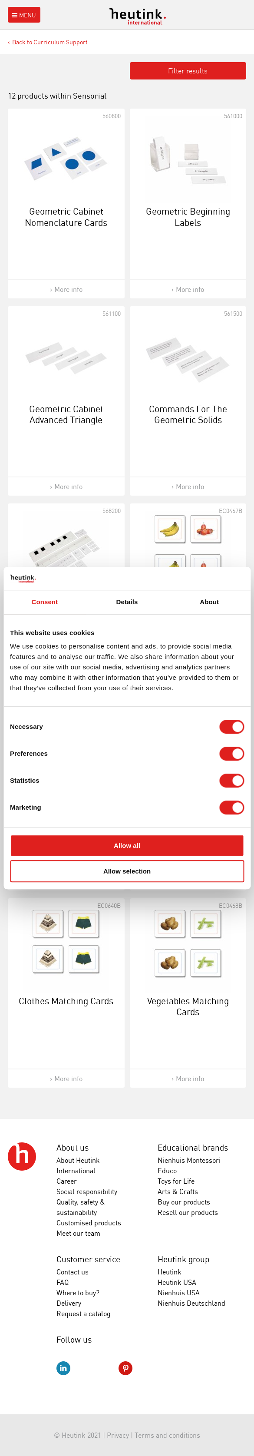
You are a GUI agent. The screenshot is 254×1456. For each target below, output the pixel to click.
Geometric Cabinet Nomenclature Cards (66, 216)
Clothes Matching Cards (66, 1000)
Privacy (118, 1435)
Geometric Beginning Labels (188, 216)
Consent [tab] (44, 602)
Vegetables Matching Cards (188, 1006)
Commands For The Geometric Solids (188, 414)
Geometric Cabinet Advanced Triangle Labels (66, 419)
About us (72, 1147)
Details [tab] (127, 602)
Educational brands (193, 1147)
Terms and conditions (167, 1435)
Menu (23, 15)
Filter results (188, 70)
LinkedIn (63, 1368)
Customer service (88, 1259)
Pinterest (125, 1368)
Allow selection (127, 871)
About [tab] (209, 602)
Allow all (127, 845)
